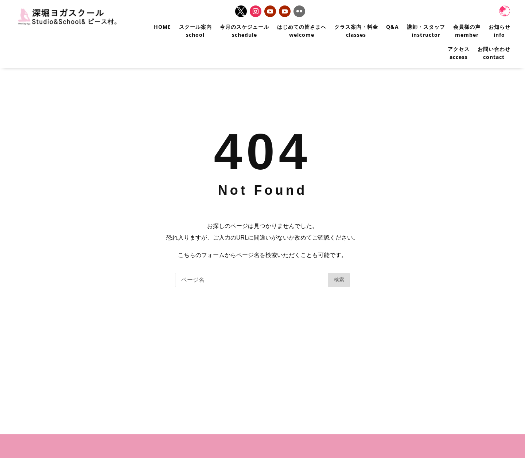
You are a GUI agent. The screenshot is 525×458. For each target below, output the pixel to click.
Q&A (392, 26)
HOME (162, 26)
